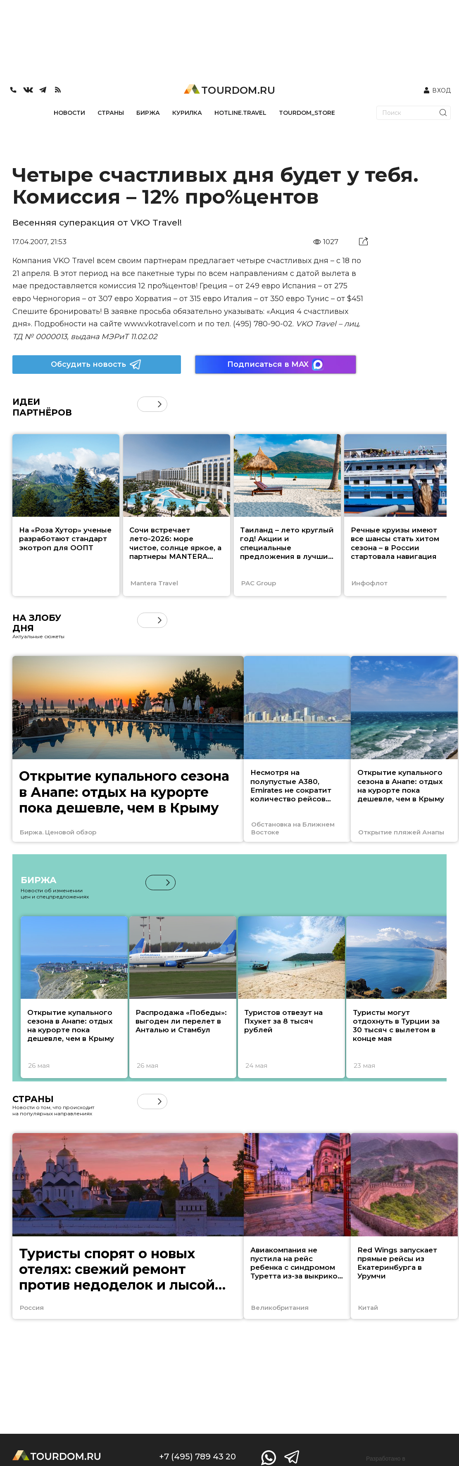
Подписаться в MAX (275, 365)
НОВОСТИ (69, 112)
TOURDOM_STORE (307, 112)
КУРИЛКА (187, 112)
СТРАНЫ (111, 112)
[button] (160, 404)
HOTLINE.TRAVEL (240, 112)
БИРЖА (148, 112)
